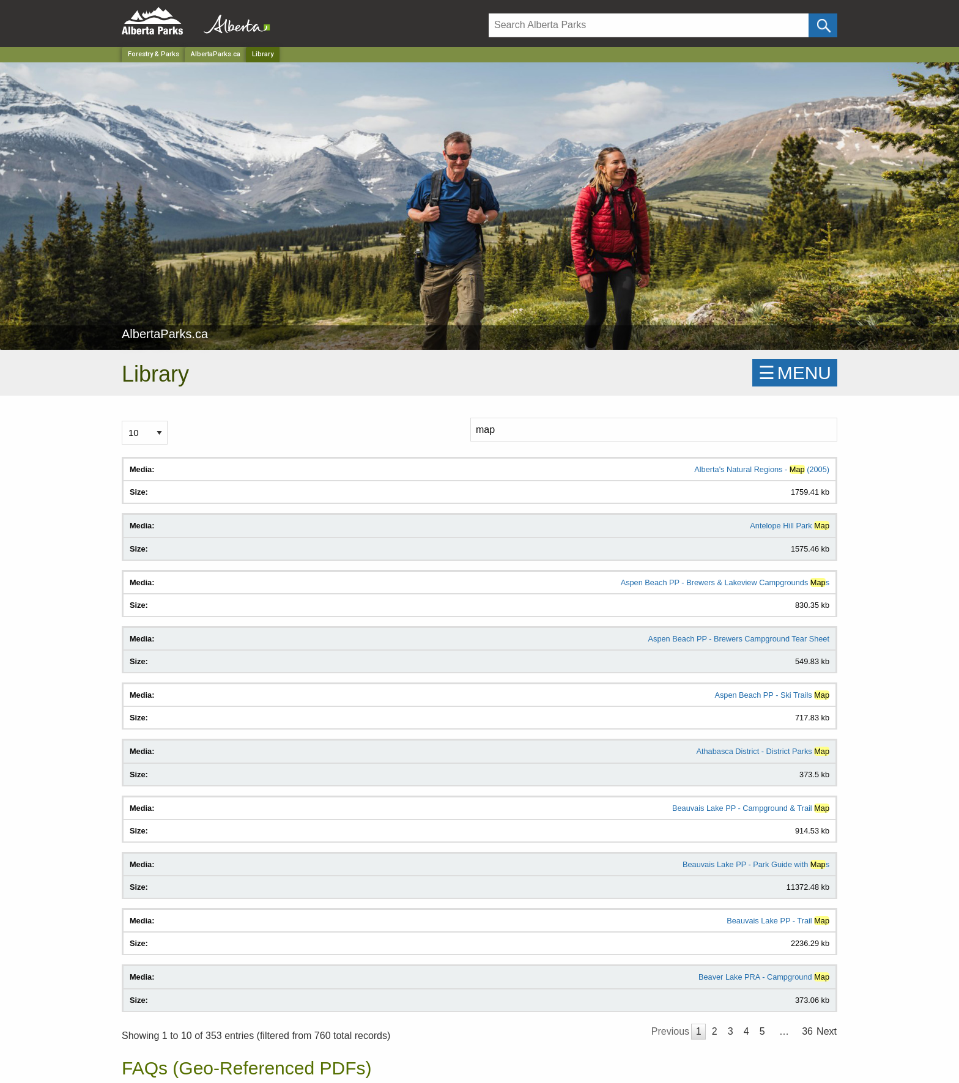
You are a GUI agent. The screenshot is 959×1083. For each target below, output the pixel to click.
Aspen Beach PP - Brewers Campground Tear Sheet (739, 638)
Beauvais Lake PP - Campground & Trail (750, 808)
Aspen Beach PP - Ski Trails (771, 695)
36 (807, 1031)
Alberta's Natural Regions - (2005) (761, 469)
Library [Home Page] (262, 54)
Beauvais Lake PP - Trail (778, 920)
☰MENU (794, 373)
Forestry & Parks (153, 54)
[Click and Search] (823, 25)
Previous (670, 1031)
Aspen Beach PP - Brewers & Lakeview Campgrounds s (725, 582)
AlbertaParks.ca (215, 54)
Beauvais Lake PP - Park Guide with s (756, 864)
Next (826, 1031)
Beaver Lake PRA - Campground (763, 976)
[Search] (649, 25)
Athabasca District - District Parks (762, 751)
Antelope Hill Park (789, 525)
